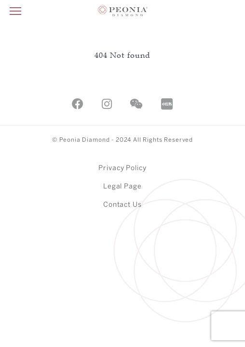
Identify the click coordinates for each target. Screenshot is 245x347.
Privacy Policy (122, 168)
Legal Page (122, 187)
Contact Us (122, 205)
